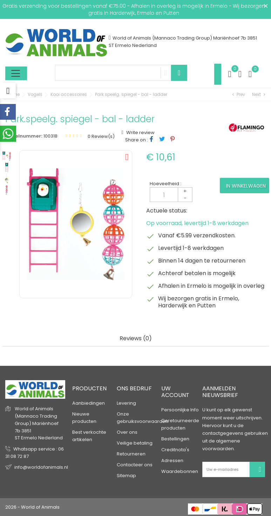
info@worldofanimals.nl (41, 467)
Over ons (127, 432)
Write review (140, 132)
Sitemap (126, 475)
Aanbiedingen (88, 403)
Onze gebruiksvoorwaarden (142, 418)
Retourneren (131, 454)
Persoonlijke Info (180, 409)
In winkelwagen (246, 185)
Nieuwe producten (84, 418)
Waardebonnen (179, 471)
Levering (126, 403)
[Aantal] (171, 195)
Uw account (175, 391)
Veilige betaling (135, 443)
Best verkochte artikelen (89, 436)
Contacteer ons (135, 464)
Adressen (172, 460)
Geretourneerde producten (180, 424)
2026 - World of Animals (32, 507)
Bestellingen (175, 438)
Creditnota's (175, 449)
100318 (50, 136)
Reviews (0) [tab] (136, 338)
